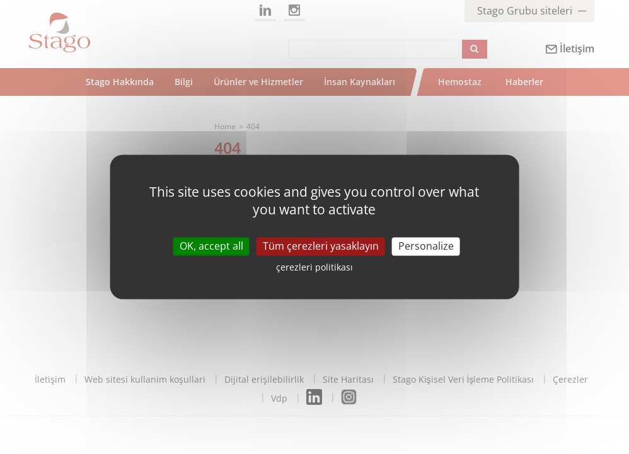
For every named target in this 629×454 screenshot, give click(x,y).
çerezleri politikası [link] (314, 268)
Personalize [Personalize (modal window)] (426, 246)
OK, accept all (211, 246)
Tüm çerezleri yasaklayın (321, 246)
